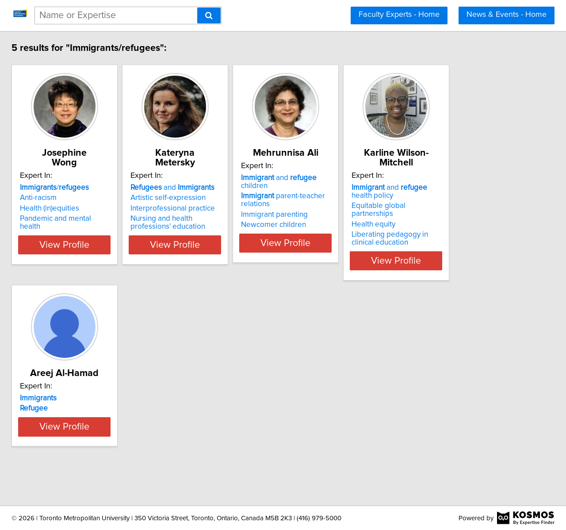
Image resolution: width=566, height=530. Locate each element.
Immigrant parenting (324, 216)
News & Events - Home (507, 15)
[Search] (209, 15)
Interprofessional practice (201, 208)
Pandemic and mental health (72, 219)
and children (343, 188)
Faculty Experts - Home (399, 15)
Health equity (446, 216)
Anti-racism (44, 198)
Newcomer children (323, 226)
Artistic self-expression (196, 198)
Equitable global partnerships (472, 206)
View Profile (82, 252)
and (201, 188)
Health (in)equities (55, 208)
